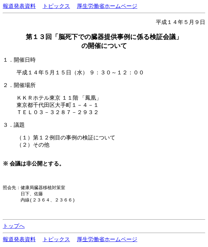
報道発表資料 (19, 6)
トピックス (56, 6)
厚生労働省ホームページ (107, 6)
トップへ (14, 227)
